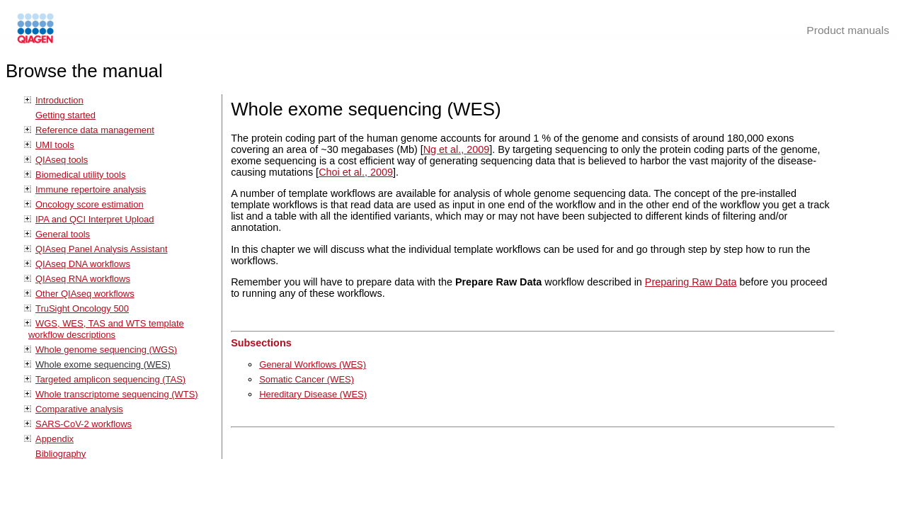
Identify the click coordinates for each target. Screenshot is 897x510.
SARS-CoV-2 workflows (83, 424)
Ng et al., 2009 (456, 149)
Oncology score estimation (89, 204)
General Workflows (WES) (312, 364)
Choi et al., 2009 (356, 172)
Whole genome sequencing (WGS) (106, 349)
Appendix (54, 439)
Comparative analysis (79, 409)
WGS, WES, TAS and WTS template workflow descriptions (106, 329)
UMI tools (54, 145)
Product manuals (847, 30)
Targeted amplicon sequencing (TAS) (110, 379)
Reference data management (94, 130)
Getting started (65, 115)
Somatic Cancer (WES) (306, 379)
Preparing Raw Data (691, 282)
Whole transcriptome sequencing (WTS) (116, 394)
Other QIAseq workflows (85, 293)
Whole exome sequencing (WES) (103, 364)
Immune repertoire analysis (90, 189)
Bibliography (60, 453)
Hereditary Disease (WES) (313, 394)
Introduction (59, 100)
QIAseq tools (61, 159)
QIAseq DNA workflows (82, 264)
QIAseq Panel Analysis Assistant (101, 249)
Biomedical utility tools (80, 174)
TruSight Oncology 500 (82, 308)
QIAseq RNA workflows (82, 278)
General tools (62, 234)
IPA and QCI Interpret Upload (94, 219)
